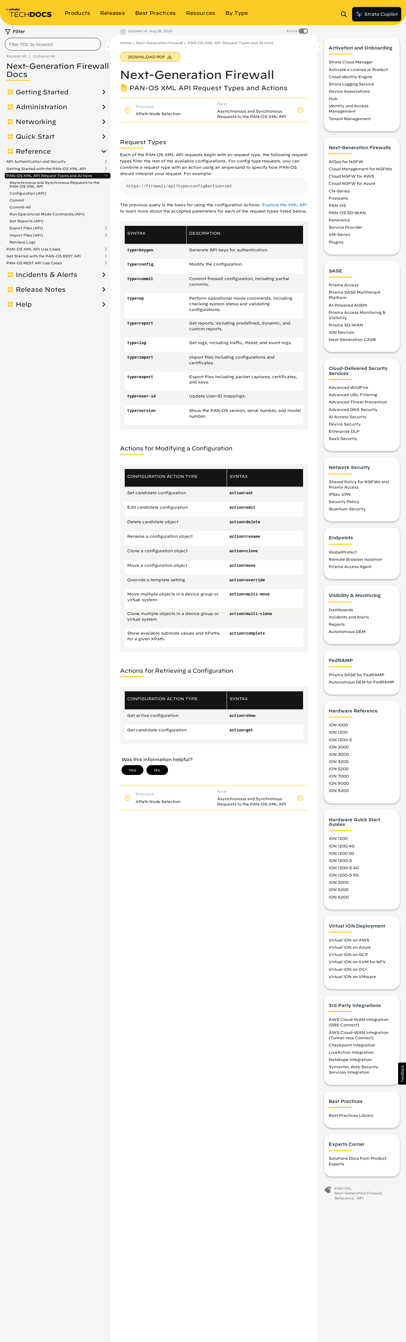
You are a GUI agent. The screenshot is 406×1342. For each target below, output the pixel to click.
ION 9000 (339, 783)
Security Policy (344, 501)
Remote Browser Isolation (355, 559)
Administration (41, 106)
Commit (16, 200)
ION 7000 (339, 776)
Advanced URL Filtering (353, 394)
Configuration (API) (27, 193)
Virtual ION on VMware (352, 976)
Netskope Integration (350, 1059)
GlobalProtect (343, 552)
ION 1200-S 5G (344, 875)
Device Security (345, 424)
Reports (337, 624)
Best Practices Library (351, 1115)
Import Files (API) (26, 235)
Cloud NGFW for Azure (352, 183)
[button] (402, 1074)
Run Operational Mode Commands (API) (47, 214)
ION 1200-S (340, 739)
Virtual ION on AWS (349, 940)
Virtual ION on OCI (348, 969)
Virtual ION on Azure (350, 947)
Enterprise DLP (344, 431)
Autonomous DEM (347, 631)
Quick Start (35, 136)
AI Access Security (348, 416)
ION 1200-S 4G (344, 867)
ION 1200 (338, 732)
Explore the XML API (284, 204)
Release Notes (41, 289)
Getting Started (42, 92)
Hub (333, 98)
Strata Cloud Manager (351, 62)
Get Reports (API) (26, 221)
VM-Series (339, 234)
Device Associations (349, 91)
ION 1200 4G (342, 846)
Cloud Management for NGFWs (360, 169)
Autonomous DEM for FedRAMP (361, 682)
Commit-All (20, 207)
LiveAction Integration (351, 1052)
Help (24, 304)
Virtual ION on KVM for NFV (357, 961)
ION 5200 (339, 768)
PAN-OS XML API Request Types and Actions (49, 176)
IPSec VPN (340, 494)
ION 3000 (339, 754)
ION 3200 (339, 761)
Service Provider (345, 227)
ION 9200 (339, 790)
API (360, 1198)
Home (125, 43)
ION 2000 (339, 747)
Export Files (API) (26, 228)
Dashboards (341, 609)
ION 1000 (338, 725)
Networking (36, 121)
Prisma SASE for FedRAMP (356, 674)
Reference (33, 151)
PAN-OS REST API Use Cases (34, 263)
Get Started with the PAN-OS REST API (43, 256)
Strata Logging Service (351, 84)
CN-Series (339, 191)
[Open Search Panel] (345, 14)
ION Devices (341, 332)
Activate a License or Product (358, 69)
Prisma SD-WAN (346, 325)
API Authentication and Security (36, 161)
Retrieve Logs (22, 242)
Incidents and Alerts (349, 617)
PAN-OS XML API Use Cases (33, 249)
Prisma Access (344, 285)
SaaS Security (343, 438)
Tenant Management (350, 118)
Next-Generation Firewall (159, 43)
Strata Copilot (376, 14)
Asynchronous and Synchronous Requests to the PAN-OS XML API (54, 184)
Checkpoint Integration (352, 1045)
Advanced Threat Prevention (358, 402)
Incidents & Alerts (46, 274)
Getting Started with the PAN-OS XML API (46, 169)
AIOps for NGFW (346, 161)
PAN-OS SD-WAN (347, 212)
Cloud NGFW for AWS (351, 176)
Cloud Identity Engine (350, 76)
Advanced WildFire (348, 387)
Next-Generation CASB (352, 339)
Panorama (339, 220)
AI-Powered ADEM (348, 305)
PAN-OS (337, 205)
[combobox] (53, 44)
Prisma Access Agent (350, 566)
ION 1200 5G (341, 853)
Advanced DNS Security (353, 409)
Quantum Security (347, 509)
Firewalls (338, 198)
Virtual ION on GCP (348, 954)
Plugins (336, 242)
